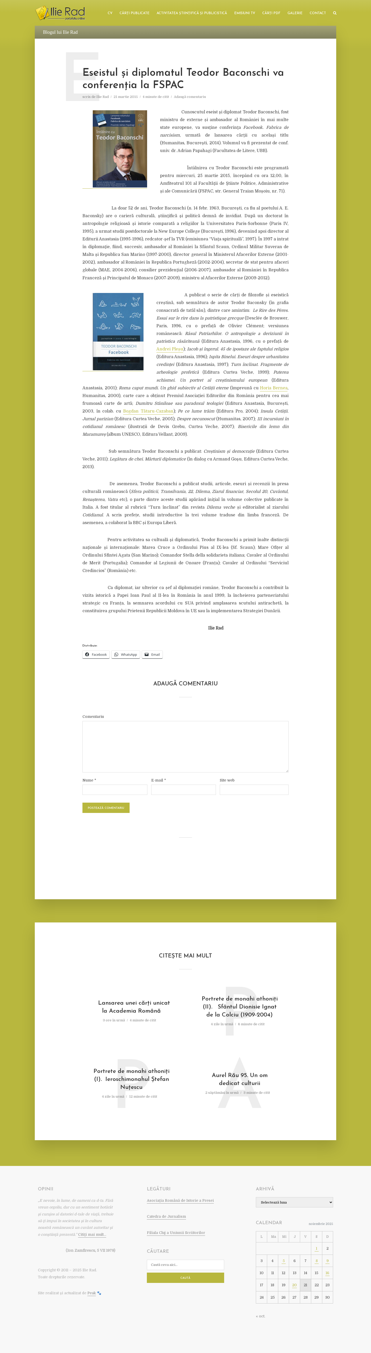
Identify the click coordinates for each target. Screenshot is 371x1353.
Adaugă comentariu (190, 97)
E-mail (158, 780)
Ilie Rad (102, 97)
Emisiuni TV (244, 13)
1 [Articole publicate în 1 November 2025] (316, 1248)
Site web (227, 780)
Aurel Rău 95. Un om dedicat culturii (240, 1080)
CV (110, 13)
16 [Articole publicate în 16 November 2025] (327, 1273)
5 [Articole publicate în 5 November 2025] (284, 1261)
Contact (318, 13)
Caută (185, 1278)
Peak (91, 1293)
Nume (89, 780)
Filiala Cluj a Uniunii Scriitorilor (176, 1233)
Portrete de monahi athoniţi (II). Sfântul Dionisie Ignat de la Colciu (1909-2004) (240, 1007)
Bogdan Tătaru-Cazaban (148, 411)
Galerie (295, 13)
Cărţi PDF (271, 13)
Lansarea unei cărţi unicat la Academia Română (131, 1007)
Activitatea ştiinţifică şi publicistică (192, 13)
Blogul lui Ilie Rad (60, 32)
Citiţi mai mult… (92, 1234)
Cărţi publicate (134, 13)
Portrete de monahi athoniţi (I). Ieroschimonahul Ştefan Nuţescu (132, 1079)
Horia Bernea (274, 388)
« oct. (260, 1316)
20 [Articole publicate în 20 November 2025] (294, 1285)
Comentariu (93, 716)
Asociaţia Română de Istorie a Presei (180, 1200)
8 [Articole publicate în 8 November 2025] (317, 1261)
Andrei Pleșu (169, 349)
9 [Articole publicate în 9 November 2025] (327, 1261)
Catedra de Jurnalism (166, 1216)
